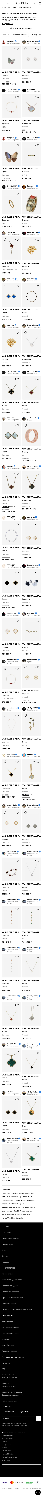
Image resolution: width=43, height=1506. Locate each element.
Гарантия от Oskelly (10, 1238)
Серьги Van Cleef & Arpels (13, 1204)
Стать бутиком (8, 1345)
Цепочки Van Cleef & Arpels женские (17, 1211)
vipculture (11, 754)
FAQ (3, 1369)
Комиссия (6, 1339)
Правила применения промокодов (17, 1309)
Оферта (17, 1488)
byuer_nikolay (32, 41)
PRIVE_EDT (11, 517)
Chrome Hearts (7, 1435)
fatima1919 (11, 232)
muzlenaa (10, 279)
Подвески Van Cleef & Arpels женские (18, 1200)
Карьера (5, 1262)
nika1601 (10, 1092)
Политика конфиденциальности (31, 1488)
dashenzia (11, 418)
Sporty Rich (6, 1460)
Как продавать (8, 1321)
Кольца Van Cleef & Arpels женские (17, 1197)
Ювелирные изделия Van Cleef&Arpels (18, 1207)
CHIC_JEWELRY (33, 466)
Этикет (5, 1256)
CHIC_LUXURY (12, 89)
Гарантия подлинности (12, 1280)
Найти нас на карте (10, 1401)
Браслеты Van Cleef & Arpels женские (18, 1193)
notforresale (11, 851)
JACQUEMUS (6, 1445)
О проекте (6, 1232)
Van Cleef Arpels (7, 1438)
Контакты (6, 1363)
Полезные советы (9, 1304)
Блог (4, 1250)
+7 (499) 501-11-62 (9, 1386)
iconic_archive (32, 851)
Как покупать (7, 1274)
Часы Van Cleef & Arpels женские (16, 1214)
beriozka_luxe (32, 232)
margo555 (10, 41)
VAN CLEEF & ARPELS (11, 72)
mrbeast (10, 466)
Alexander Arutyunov (9, 1457)
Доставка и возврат (10, 1292)
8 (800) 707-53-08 (9, 1378)
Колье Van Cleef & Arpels (12, 1218)
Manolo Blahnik (7, 1454)
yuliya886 (31, 89)
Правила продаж (7, 1488)
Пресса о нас (7, 1244)
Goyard (4, 1441)
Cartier (4, 1448)
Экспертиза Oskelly (10, 1327)
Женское (6, 7)
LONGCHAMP (6, 1451)
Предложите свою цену (12, 1298)
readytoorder (32, 418)
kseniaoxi (31, 613)
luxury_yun (31, 186)
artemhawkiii (12, 659)
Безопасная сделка (10, 1286)
